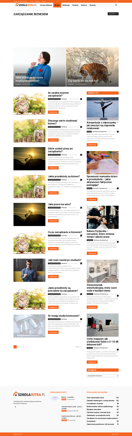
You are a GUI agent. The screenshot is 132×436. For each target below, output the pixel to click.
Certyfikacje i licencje (95, 403)
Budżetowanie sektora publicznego (100, 406)
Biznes (57, 5)
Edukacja (66, 5)
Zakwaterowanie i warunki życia (98, 412)
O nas (31, 1)
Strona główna (46, 5)
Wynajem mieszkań (94, 409)
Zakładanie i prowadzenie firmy (98, 415)
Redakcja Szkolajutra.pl (99, 131)
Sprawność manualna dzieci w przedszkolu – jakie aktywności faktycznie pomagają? (102, 180)
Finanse (75, 5)
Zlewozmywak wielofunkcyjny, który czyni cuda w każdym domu (102, 288)
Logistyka (89, 348)
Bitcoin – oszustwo (68, 397)
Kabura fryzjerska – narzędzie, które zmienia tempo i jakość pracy (100, 234)
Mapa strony (115, 434)
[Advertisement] (66, 32)
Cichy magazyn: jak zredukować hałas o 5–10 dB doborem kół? (102, 341)
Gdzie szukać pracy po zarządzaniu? (60, 150)
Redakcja (18, 84)
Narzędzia (89, 240)
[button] (116, 5)
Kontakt (44, 1)
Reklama (37, 1)
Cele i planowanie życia (95, 398)
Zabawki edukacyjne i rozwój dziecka (100, 401)
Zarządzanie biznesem (22, 74)
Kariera (84, 5)
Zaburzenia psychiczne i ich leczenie (100, 424)
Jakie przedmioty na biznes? (64, 176)
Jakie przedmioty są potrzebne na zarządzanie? (63, 289)
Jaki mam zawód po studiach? (64, 260)
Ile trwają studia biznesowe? (63, 315)
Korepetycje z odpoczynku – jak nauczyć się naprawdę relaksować (102, 125)
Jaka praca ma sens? (59, 204)
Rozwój (92, 5)
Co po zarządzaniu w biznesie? (65, 232)
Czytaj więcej (53, 112)
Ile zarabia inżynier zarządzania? (58, 94)
